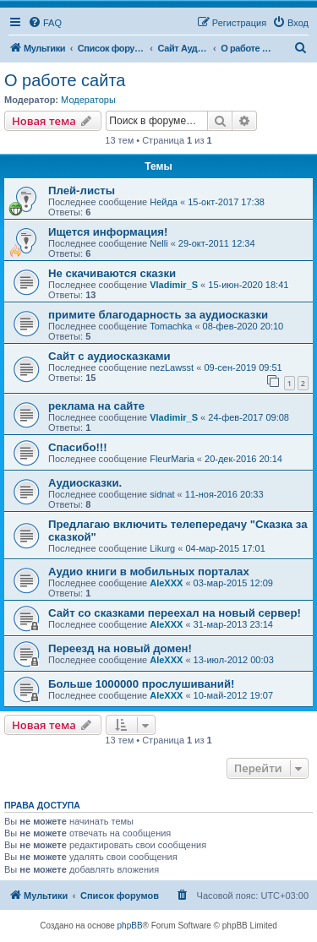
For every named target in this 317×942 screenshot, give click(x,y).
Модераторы (88, 100)
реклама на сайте (96, 406)
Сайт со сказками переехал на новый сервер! (174, 613)
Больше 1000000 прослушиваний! (141, 684)
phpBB (130, 925)
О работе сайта (64, 80)
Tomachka (171, 326)
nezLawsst (172, 367)
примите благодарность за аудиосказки (158, 314)
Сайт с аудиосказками (109, 356)
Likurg (162, 548)
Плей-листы (81, 190)
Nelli (158, 243)
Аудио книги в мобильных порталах (148, 571)
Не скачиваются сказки (112, 273)
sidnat (162, 494)
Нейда (164, 202)
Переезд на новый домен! (120, 648)
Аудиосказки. (85, 482)
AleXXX (166, 583)
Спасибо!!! (77, 447)
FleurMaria (172, 459)
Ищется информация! (107, 232)
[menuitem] (45, 23)
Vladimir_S (174, 285)
